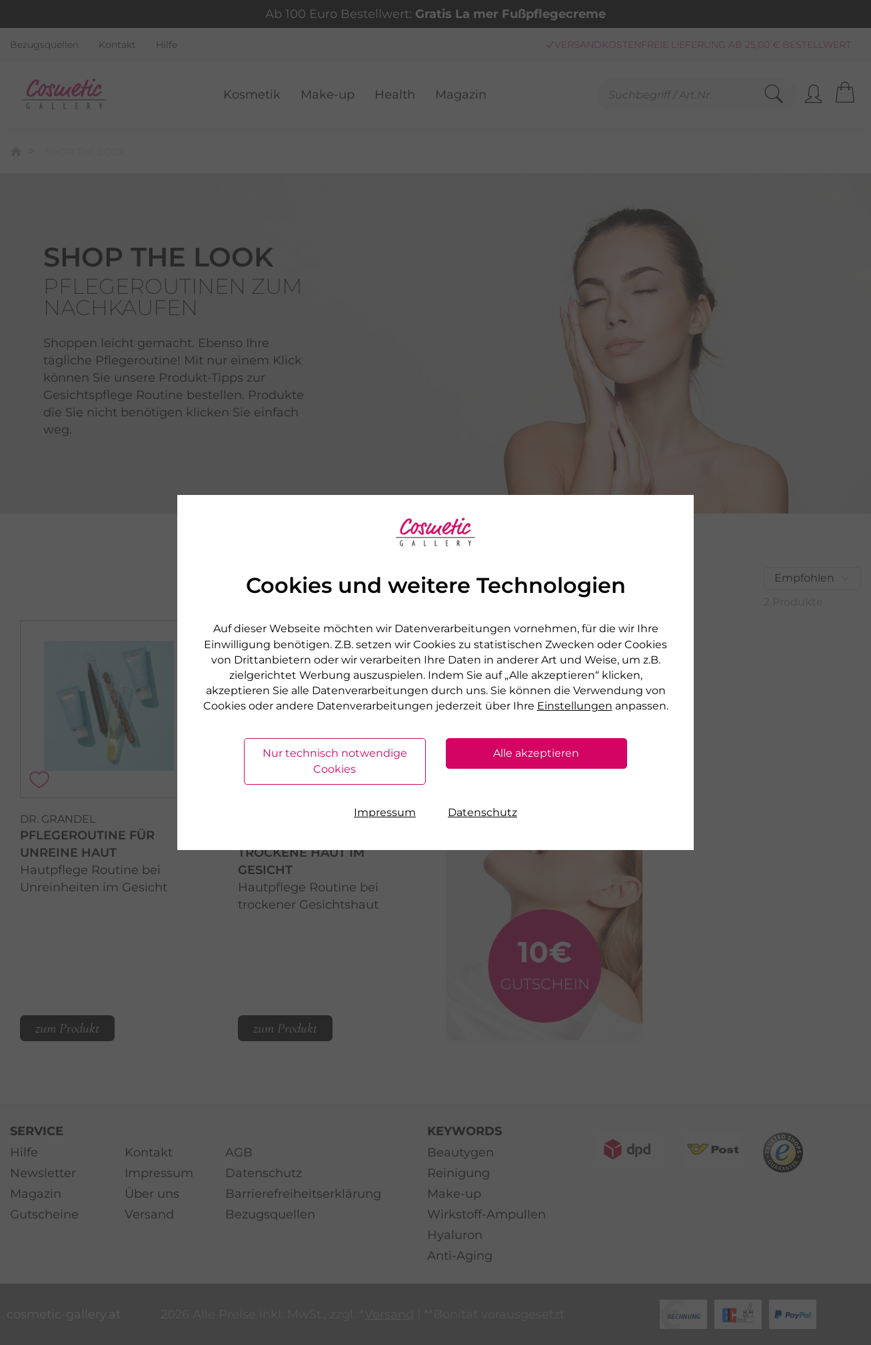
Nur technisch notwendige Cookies (335, 761)
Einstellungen (574, 705)
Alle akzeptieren (536, 753)
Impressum (385, 812)
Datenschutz (482, 812)
